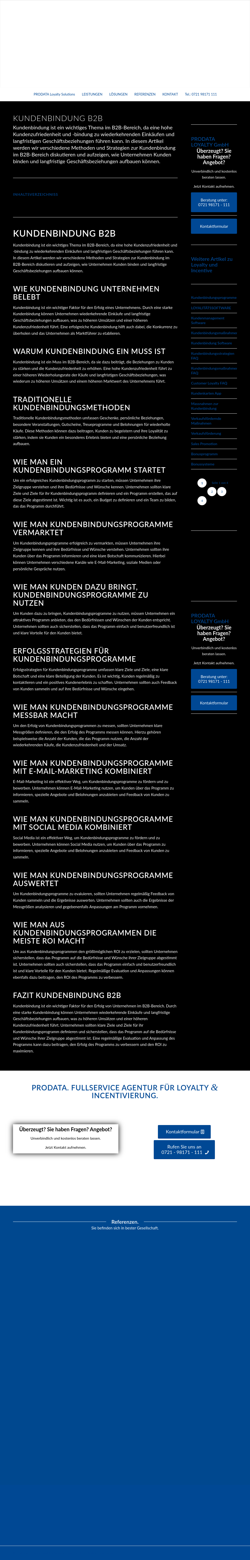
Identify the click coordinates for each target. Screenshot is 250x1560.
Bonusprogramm (204, 454)
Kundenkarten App (206, 393)
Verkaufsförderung (206, 433)
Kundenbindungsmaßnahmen (214, 333)
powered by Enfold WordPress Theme (90, 1553)
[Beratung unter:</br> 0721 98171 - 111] (214, 202)
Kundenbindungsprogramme (213, 297)
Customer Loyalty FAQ (209, 383)
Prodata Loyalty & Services (47, 1553)
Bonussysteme (202, 464)
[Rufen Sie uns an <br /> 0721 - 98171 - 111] (184, 1149)
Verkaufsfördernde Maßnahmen (206, 420)
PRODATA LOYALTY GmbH (210, 142)
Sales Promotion (204, 443)
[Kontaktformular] (214, 226)
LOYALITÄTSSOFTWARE (211, 308)
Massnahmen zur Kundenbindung (204, 405)
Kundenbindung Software (211, 343)
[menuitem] (54, 94)
